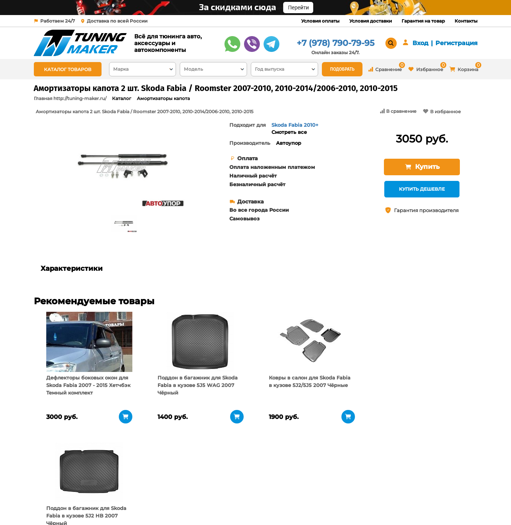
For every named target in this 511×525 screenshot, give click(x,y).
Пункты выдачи (132, 495)
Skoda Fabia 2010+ (294, 125)
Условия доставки (370, 21)
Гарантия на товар (423, 21)
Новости (123, 504)
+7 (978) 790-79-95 (336, 43)
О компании (128, 486)
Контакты (466, 21)
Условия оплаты (320, 21)
